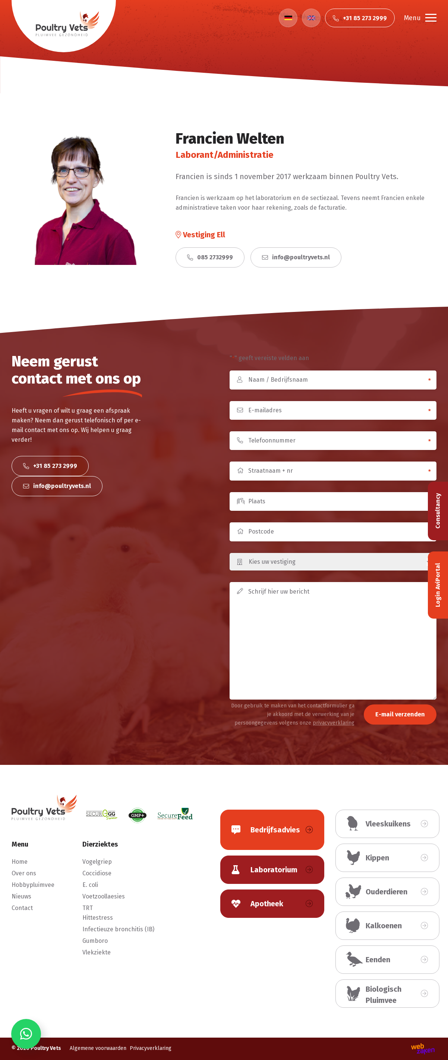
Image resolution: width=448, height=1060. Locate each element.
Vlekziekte (96, 952)
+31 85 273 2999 (50, 465)
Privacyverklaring (150, 1048)
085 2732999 (210, 257)
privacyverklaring (333, 723)
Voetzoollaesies (103, 896)
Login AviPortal (437, 585)
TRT (87, 908)
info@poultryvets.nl (296, 257)
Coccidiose (96, 873)
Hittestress (97, 917)
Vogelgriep (97, 861)
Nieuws (21, 896)
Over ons (24, 873)
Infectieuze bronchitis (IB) (118, 929)
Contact (22, 908)
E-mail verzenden (400, 714)
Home (20, 861)
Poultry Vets (46, 1048)
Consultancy (437, 511)
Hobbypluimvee (33, 884)
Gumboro (95, 940)
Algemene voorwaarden (98, 1048)
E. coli (90, 884)
